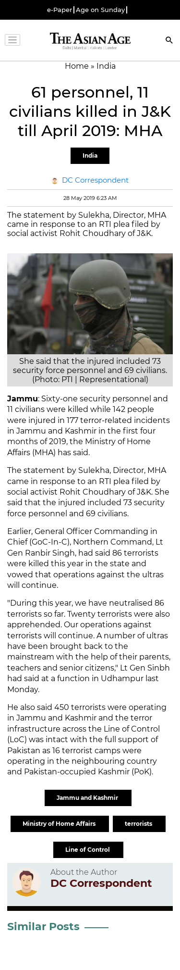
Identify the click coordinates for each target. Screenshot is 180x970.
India (90, 155)
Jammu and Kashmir (88, 797)
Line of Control (88, 849)
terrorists (139, 823)
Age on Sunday (100, 9)
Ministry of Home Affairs (60, 823)
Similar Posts (43, 926)
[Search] (169, 41)
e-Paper (59, 9)
